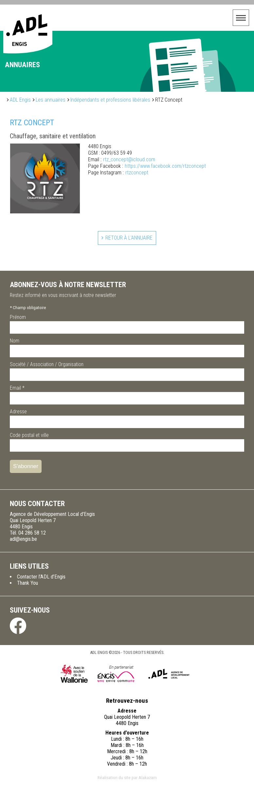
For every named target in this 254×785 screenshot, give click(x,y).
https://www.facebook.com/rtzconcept (147, 166)
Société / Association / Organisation (46, 364)
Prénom (18, 317)
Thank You (27, 583)
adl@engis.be (23, 539)
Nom (14, 341)
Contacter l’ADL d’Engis (41, 577)
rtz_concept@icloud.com (121, 159)
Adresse (18, 411)
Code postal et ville (29, 435)
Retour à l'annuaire (129, 238)
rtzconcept (118, 172)
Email (17, 388)
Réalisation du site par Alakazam (127, 777)
